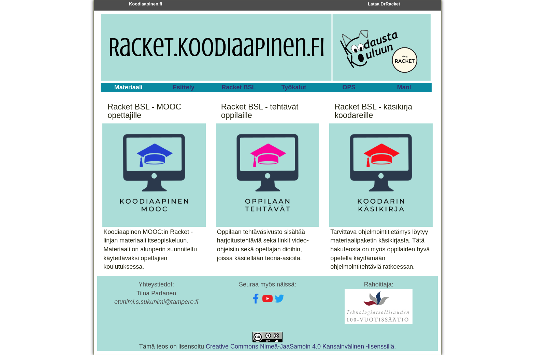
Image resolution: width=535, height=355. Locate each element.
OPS (349, 87)
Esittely (183, 87)
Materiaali (128, 87)
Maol (404, 87)
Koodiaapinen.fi (145, 3)
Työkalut (293, 87)
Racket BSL (238, 87)
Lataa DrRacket (384, 3)
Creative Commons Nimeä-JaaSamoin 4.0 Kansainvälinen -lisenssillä (300, 346)
